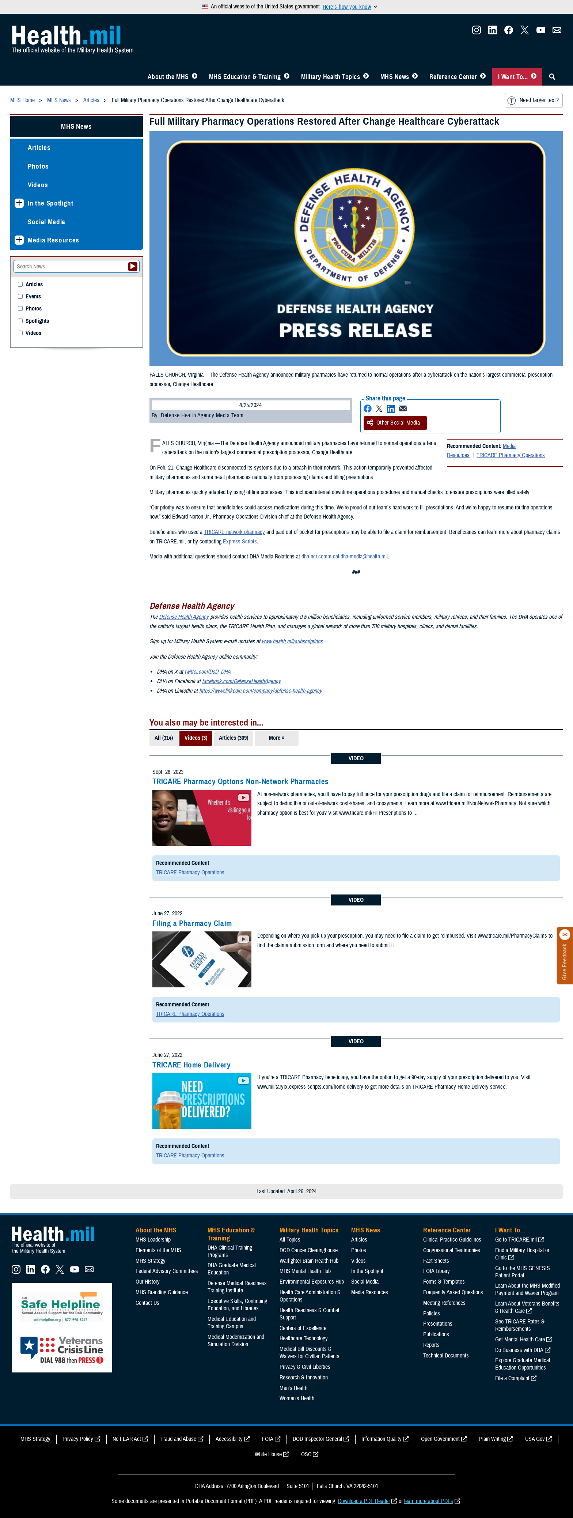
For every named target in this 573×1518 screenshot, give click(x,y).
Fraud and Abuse (178, 1439)
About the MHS (168, 77)
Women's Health (297, 1398)
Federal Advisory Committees (167, 1271)
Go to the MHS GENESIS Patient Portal (522, 1272)
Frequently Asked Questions (453, 1292)
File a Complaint (512, 1378)
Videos (38, 185)
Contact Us (147, 1303)
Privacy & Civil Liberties (305, 1367)
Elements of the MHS (158, 1250)
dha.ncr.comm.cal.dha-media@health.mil (344, 556)
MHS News (394, 77)
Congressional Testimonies (451, 1250)
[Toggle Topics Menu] (366, 77)
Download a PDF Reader (364, 1501)
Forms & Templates (444, 1281)
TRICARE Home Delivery (191, 1065)
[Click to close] (564, 934)
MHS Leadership (153, 1239)
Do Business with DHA (519, 1350)
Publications (436, 1334)
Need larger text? (533, 100)
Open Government (440, 1439)
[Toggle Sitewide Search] (552, 77)
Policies (431, 1313)
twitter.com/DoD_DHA (208, 671)
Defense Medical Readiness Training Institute (237, 1287)
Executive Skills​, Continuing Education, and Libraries (237, 1304)
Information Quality (381, 1439)
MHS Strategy (151, 1261)
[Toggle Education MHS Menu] (286, 77)
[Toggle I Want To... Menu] (533, 77)
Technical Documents (446, 1355)
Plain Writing (492, 1439)
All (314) (164, 738)
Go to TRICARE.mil (516, 1239)
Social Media (46, 222)
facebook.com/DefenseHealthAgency (241, 681)
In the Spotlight (50, 203)
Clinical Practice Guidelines (452, 1239)
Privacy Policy (77, 1439)
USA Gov (535, 1439)
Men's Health (293, 1388)
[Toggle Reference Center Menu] (483, 77)
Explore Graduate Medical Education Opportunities (522, 1364)
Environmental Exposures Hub (312, 1281)
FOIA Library (436, 1271)
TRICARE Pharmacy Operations (511, 455)
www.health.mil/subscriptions (292, 641)
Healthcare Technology (304, 1338)
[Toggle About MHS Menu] (194, 77)
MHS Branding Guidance (162, 1292)
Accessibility (229, 1439)
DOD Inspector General (317, 1439)
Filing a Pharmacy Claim (192, 923)
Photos (38, 166)
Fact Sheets (436, 1261)
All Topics (290, 1239)
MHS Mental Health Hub (305, 1271)
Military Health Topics (330, 77)
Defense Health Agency (184, 617)
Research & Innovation (304, 1377)
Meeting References (444, 1303)
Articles (39, 147)
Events (33, 296)
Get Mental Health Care (520, 1339)
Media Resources (53, 240)
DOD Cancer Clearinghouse (309, 1250)
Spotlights (37, 321)
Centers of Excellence (303, 1328)
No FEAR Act (127, 1439)
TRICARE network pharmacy (234, 532)
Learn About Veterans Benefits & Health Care (527, 1307)
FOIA (267, 1439)
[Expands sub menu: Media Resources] (19, 240)
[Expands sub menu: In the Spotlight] (19, 203)
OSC (306, 1454)
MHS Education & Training (245, 77)
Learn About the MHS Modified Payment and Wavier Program (527, 1289)
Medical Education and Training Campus (232, 1322)
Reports (431, 1345)
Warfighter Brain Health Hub (309, 1261)
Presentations (437, 1323)
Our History (148, 1281)
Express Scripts (240, 541)
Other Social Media (393, 422)
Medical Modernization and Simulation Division (236, 1340)
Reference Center (453, 77)
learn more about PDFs (428, 1501)
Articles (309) (233, 738)
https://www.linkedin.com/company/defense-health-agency (260, 690)
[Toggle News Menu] (415, 77)
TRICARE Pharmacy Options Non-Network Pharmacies (240, 781)
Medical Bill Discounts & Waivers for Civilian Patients (309, 1352)
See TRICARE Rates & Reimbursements (519, 1325)
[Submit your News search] (132, 266)
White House (268, 1454)
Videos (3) (196, 738)
